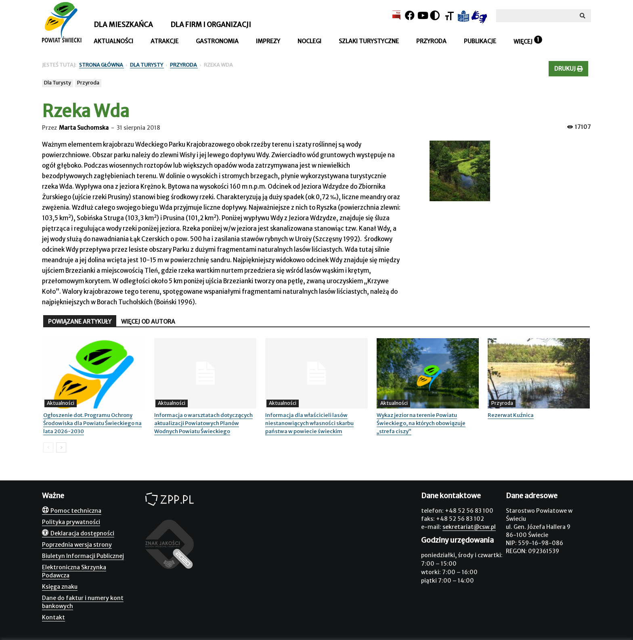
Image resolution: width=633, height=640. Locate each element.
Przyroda (431, 41)
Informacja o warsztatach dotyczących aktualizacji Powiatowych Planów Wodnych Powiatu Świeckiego (203, 423)
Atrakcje (164, 41)
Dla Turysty (57, 83)
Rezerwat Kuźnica (511, 415)
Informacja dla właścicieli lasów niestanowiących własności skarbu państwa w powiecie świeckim (309, 423)
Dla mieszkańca (123, 24)
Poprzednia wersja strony (77, 544)
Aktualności (113, 41)
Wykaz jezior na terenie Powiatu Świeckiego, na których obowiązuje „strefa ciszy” (421, 423)
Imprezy (268, 41)
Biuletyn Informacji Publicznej (83, 556)
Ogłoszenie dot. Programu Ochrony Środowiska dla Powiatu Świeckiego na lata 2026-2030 (92, 423)
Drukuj (568, 68)
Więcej (523, 41)
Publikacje (480, 41)
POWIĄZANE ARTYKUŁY (79, 321)
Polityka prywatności (71, 522)
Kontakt (53, 617)
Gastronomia (217, 41)
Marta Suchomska (84, 127)
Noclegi (309, 41)
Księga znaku (60, 586)
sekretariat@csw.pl (469, 527)
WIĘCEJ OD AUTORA (148, 321)
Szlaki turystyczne (369, 41)
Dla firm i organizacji (210, 24)
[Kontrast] (435, 16)
